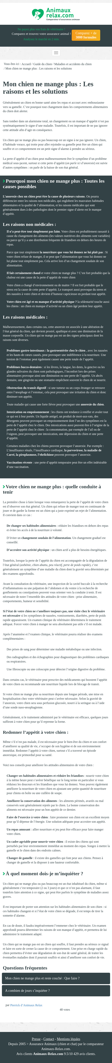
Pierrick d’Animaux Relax (26, 1005)
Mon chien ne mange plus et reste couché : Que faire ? (42, 978)
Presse (36, 1039)
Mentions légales (68, 1039)
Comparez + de (85, 35)
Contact (48, 1039)
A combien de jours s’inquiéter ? (27, 991)
